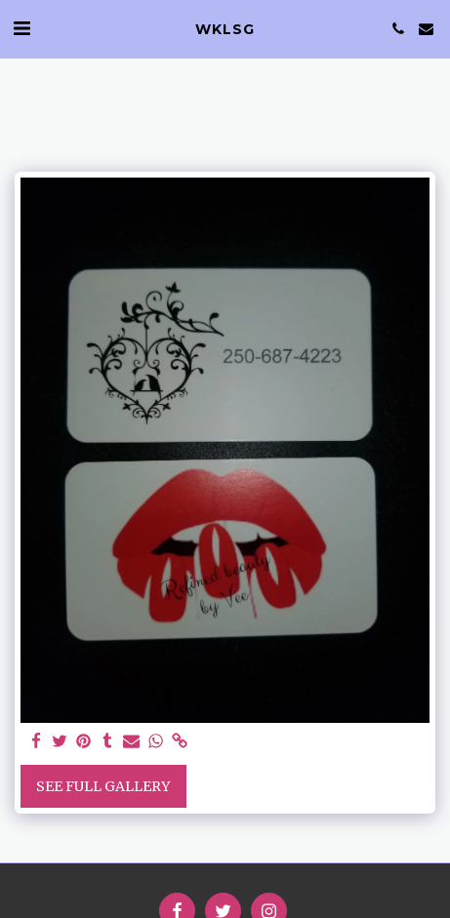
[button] (21, 28)
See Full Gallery (103, 786)
